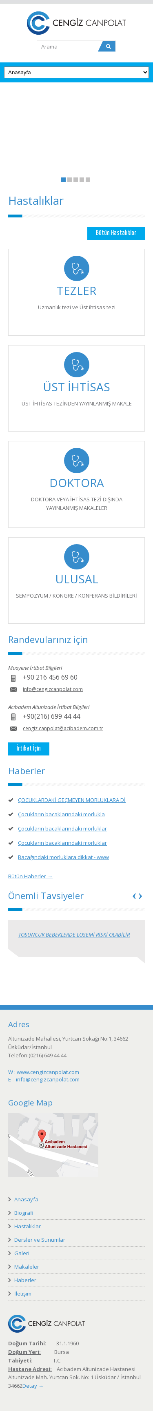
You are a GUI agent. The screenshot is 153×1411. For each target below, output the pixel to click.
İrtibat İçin (29, 749)
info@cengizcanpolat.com (53, 689)
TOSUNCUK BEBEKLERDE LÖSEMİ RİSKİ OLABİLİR (74, 934)
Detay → (33, 1385)
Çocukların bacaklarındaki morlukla (61, 814)
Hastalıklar (27, 1226)
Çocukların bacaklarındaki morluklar (62, 828)
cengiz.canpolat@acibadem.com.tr (63, 728)
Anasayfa (26, 1199)
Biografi (23, 1212)
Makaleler (26, 1266)
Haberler (25, 1280)
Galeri (21, 1253)
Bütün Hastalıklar (116, 233)
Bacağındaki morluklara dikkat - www (63, 857)
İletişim (22, 1293)
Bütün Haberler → (30, 876)
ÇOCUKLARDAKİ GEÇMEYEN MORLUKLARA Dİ (72, 800)
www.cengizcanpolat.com (48, 1072)
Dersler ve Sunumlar (39, 1239)
